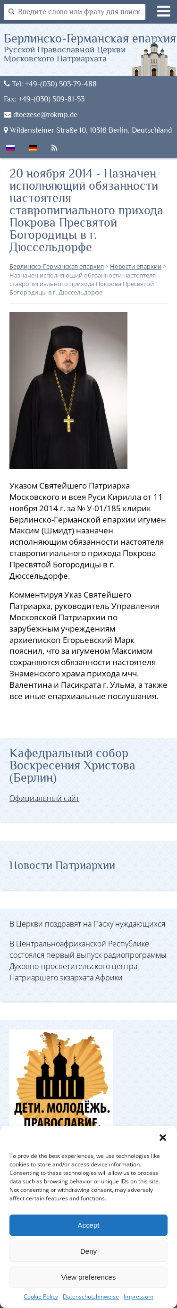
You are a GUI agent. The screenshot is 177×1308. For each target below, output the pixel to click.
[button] (163, 1137)
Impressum (138, 1296)
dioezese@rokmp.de (40, 114)
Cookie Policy (41, 1296)
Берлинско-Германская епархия (90, 47)
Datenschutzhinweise (91, 1296)
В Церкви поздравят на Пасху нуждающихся (87, 924)
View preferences (88, 1277)
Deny (88, 1251)
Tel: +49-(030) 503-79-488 (50, 84)
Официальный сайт (44, 798)
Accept (89, 1225)
